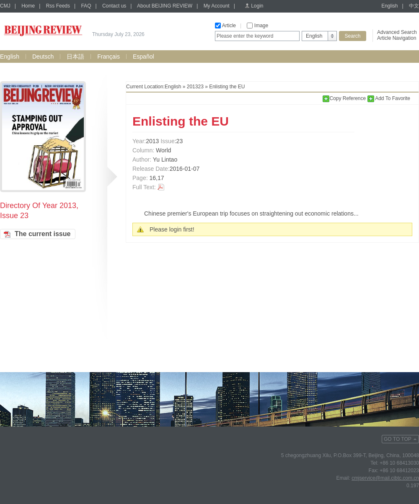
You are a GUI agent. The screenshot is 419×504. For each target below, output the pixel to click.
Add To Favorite (389, 98)
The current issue (42, 233)
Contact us (114, 6)
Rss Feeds (58, 6)
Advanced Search (397, 32)
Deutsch (43, 56)
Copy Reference (345, 98)
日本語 (75, 56)
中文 (414, 6)
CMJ (5, 6)
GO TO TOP (397, 439)
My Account (217, 6)
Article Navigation (396, 38)
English (389, 6)
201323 (195, 87)
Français (108, 56)
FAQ (86, 6)
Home (28, 6)
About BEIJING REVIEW (164, 6)
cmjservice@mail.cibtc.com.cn (385, 478)
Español (143, 56)
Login (257, 6)
